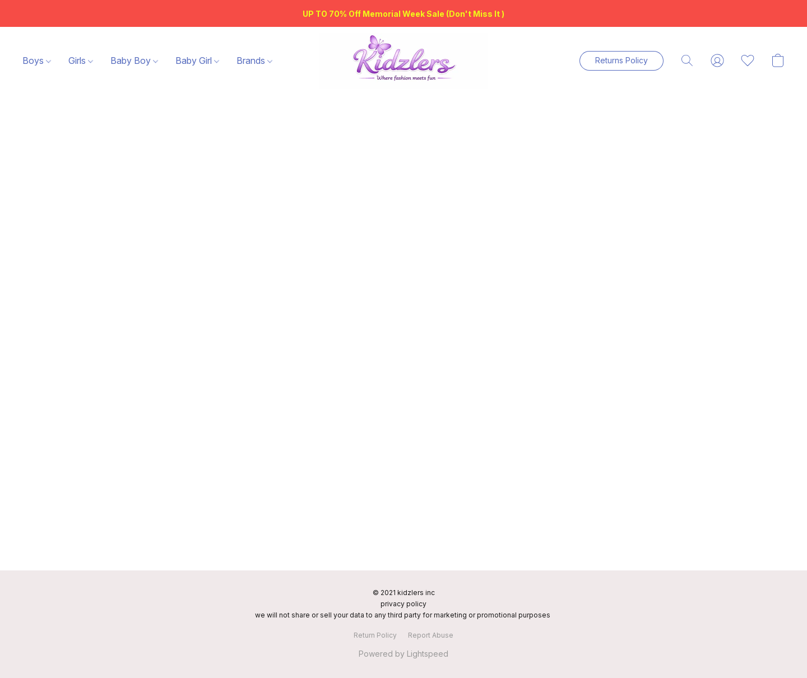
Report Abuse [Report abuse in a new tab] (430, 635)
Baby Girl (197, 60)
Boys (36, 60)
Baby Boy (134, 60)
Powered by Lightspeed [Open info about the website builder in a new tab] (403, 653)
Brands (254, 60)
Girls (80, 60)
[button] (403, 60)
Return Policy (375, 635)
